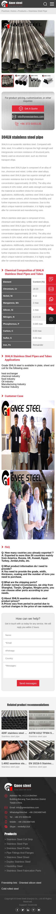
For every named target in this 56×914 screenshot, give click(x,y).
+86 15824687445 (37, 812)
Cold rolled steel (10, 888)
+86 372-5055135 (22, 817)
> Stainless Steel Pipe (16, 844)
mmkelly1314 (24, 826)
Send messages (28, 683)
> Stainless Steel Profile (17, 848)
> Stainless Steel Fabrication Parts (22, 870)
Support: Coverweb (28, 904)
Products (22, 11)
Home (13, 11)
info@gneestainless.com (27, 807)
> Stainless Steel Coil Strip (18, 839)
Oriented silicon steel (30, 882)
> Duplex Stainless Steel (17, 861)
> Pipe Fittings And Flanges (19, 853)
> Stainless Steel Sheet (16, 857)
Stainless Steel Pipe (37, 11)
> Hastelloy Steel (13, 866)
